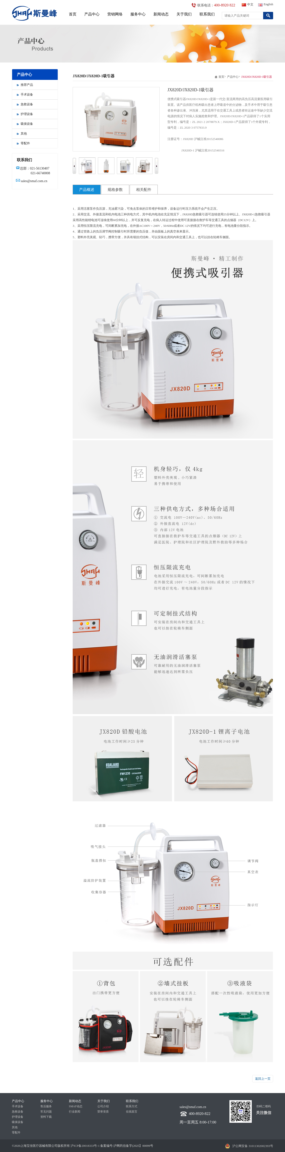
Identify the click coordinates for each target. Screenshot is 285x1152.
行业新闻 (74, 1111)
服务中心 (138, 14)
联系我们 (207, 14)
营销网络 (115, 14)
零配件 (23, 143)
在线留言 (131, 1111)
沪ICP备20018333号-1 (85, 1145)
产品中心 (92, 14)
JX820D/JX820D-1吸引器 (256, 76)
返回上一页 (263, 1078)
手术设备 (25, 94)
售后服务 (46, 1106)
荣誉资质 (103, 1111)
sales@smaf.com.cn (34, 181)
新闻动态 (161, 14)
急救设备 (25, 104)
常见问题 (46, 1111)
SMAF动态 (75, 1106)
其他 (22, 133)
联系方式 (131, 1106)
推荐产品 (25, 85)
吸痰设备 (25, 124)
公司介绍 (103, 1106)
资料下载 (46, 1116)
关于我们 (184, 14)
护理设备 (25, 114)
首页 (72, 14)
